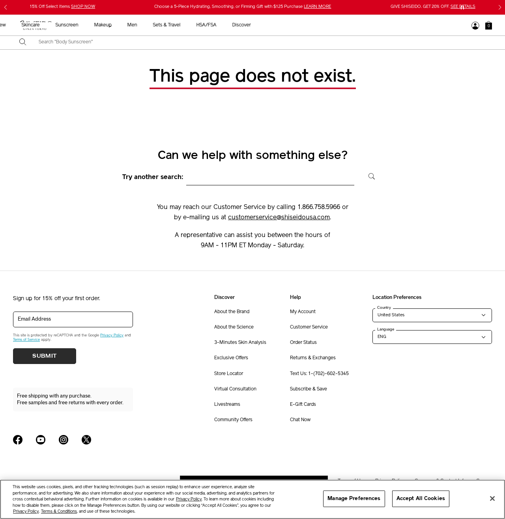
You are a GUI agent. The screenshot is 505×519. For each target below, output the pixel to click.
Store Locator (228, 374)
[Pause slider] (462, 7)
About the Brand (231, 312)
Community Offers (233, 420)
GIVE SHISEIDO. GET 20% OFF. (433, 7)
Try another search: (152, 177)
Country (384, 308)
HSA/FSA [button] (384, 25)
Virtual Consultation (235, 389)
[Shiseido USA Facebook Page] (17, 439)
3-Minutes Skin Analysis (240, 342)
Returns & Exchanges (313, 358)
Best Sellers (145, 25)
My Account (303, 312)
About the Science (234, 327)
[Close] (492, 498)
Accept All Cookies (421, 498)
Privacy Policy (111, 335)
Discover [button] (419, 25)
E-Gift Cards (303, 404)
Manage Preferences (353, 498)
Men (310, 25)
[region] (252, 499)
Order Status (303, 342)
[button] (488, 25)
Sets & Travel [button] (344, 25)
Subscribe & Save (308, 389)
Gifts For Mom (101, 25)
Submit (44, 356)
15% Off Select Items (62, 7)
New (178, 25)
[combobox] (259, 42)
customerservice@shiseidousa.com (279, 218)
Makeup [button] (280, 25)
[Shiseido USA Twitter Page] (86, 439)
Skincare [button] (208, 25)
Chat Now (300, 420)
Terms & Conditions (59, 512)
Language (385, 329)
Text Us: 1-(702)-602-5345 (319, 374)
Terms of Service (26, 340)
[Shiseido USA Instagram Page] (63, 439)
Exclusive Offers (231, 358)
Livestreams (227, 404)
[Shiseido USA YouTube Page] (40, 439)
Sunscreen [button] (244, 25)
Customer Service (309, 327)
